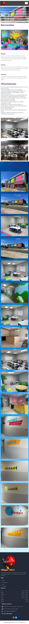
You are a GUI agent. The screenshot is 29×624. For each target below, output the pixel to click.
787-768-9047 (7, 614)
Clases (3, 584)
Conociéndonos (5, 582)
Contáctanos (4, 586)
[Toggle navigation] (26, 3)
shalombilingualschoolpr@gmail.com (10, 611)
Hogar (3, 580)
